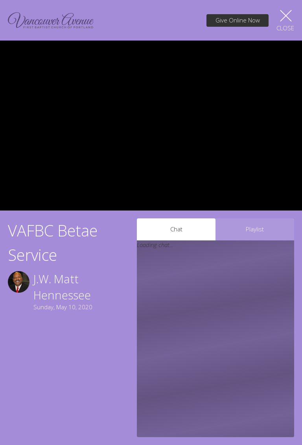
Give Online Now (237, 20)
